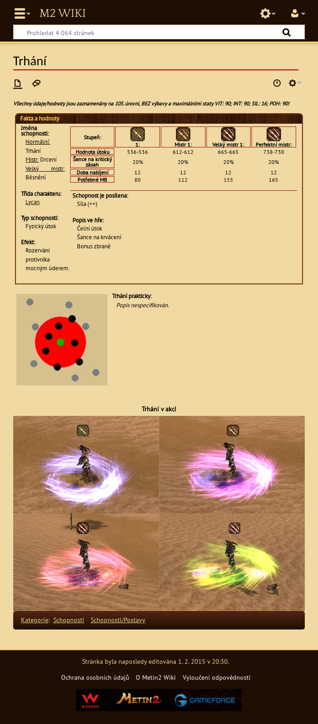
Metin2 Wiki (62, 13)
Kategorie (34, 619)
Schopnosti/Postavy (118, 619)
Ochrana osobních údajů (95, 677)
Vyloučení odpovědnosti (217, 677)
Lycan (33, 202)
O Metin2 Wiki (156, 677)
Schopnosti (68, 619)
